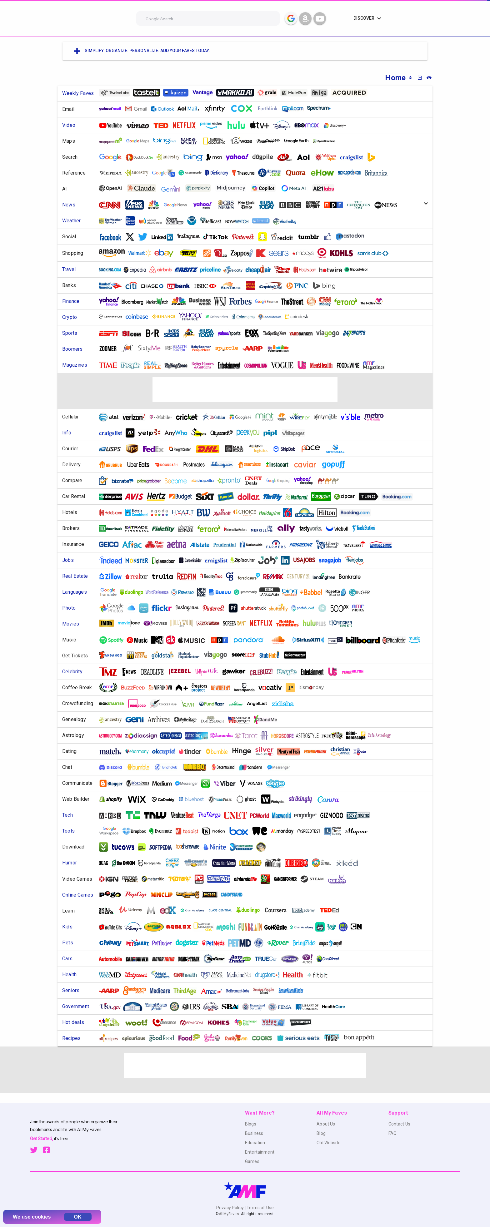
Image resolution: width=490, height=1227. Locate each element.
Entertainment (259, 1152)
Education (255, 1142)
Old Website (329, 1142)
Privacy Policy (230, 1207)
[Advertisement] (245, 389)
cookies (41, 1217)
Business (254, 1133)
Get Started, (42, 1138)
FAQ (392, 1133)
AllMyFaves (229, 1214)
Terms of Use (260, 1207)
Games (252, 1161)
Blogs (250, 1123)
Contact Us (399, 1123)
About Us (326, 1123)
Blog (321, 1133)
